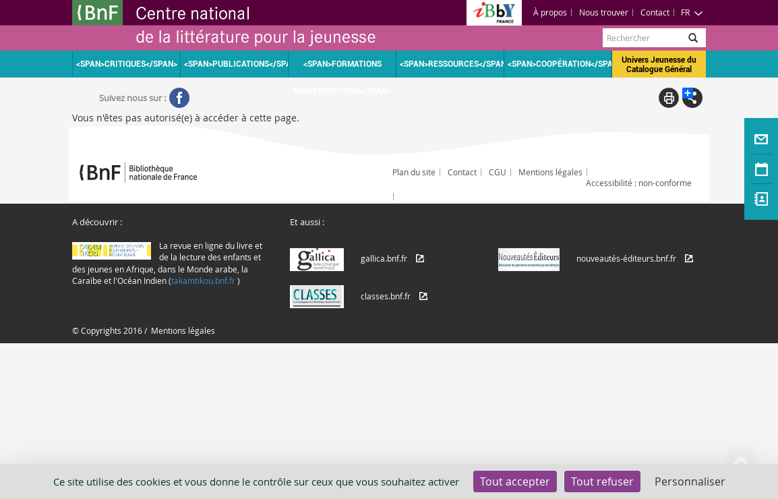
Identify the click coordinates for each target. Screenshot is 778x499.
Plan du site (414, 172)
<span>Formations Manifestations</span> (342, 68)
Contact (654, 12)
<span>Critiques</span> (126, 64)
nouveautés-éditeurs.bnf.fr (626, 258)
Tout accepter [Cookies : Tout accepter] (515, 481)
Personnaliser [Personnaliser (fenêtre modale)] (690, 481)
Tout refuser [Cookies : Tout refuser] (602, 481)
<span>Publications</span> (236, 64)
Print (669, 98)
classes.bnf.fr (386, 296)
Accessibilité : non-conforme (639, 182)
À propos (550, 12)
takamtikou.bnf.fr (203, 280)
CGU (497, 172)
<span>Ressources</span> (452, 64)
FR (692, 12)
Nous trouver (603, 12)
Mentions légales (550, 172)
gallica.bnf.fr (384, 258)
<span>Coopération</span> (559, 64)
